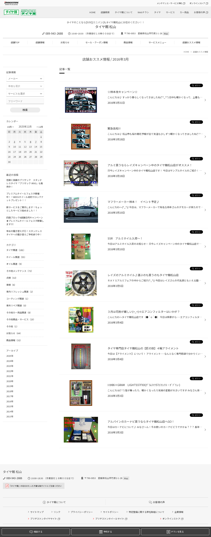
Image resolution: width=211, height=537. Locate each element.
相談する (35, 532)
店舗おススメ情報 (191, 42)
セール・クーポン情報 (96, 42)
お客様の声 (199, 12)
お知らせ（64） (14, 333)
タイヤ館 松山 (105, 26)
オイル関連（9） (14, 264)
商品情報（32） (14, 340)
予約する (105, 532)
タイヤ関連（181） (15, 250)
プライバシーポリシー (82, 512)
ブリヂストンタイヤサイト (43, 518)
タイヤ (157, 12)
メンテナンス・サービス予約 (169, 3)
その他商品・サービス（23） (20, 319)
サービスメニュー (157, 42)
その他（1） (12, 326)
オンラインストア (197, 3)
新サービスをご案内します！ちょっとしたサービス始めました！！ (24, 209)
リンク (57, 512)
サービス (170, 12)
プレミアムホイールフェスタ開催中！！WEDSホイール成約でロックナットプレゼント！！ (24, 197)
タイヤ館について (124, 12)
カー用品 (184, 12)
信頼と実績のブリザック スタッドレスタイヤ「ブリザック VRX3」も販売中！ (24, 183)
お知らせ (65, 42)
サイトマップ (37, 512)
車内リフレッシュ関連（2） (20, 291)
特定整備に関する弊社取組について (146, 512)
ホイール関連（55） (16, 257)
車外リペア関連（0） (17, 305)
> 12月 (40, 126)
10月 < (10, 126)
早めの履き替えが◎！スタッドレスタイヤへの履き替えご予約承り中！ (24, 232)
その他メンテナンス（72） (19, 271)
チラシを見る (175, 532)
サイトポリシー (110, 512)
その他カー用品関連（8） (19, 312)
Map (166, 33)
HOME (92, 12)
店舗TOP (15, 42)
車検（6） (11, 284)
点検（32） (12, 277)
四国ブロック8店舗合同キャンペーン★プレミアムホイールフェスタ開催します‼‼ (25, 221)
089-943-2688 (54, 33)
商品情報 (128, 42)
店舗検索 (105, 12)
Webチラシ (143, 12)
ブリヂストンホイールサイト (109, 518)
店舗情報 (40, 42)
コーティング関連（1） (18, 298)
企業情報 (178, 512)
